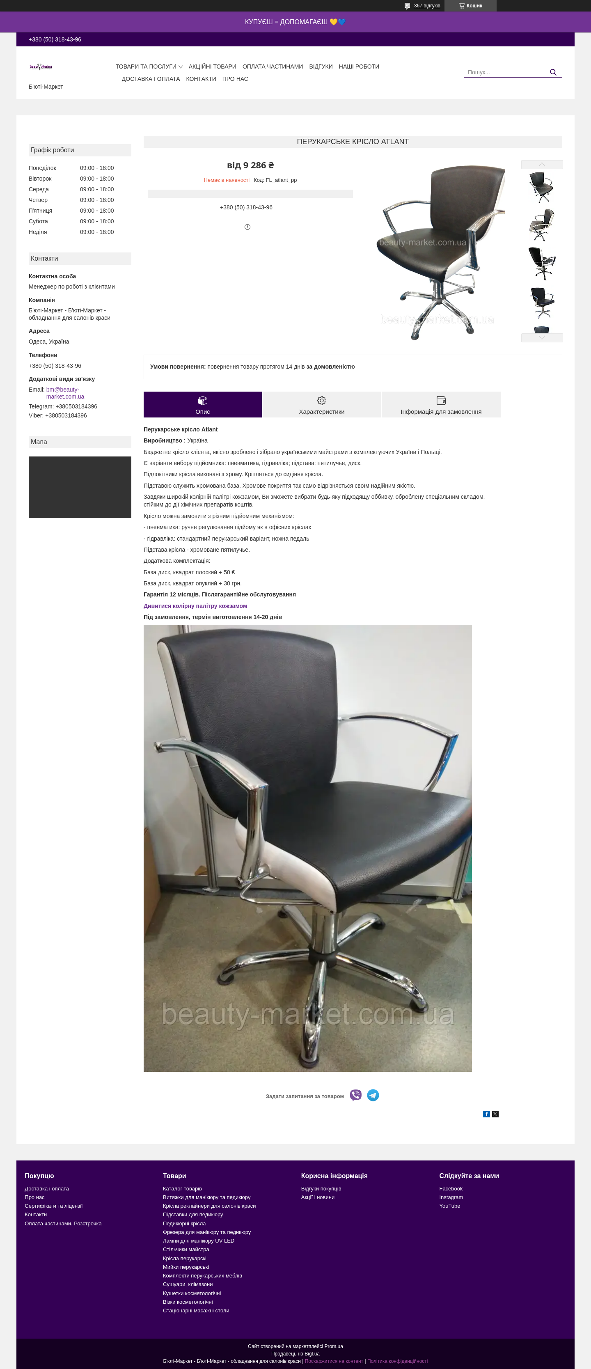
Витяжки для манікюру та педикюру (206, 1197)
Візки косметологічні (188, 1302)
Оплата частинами (273, 66)
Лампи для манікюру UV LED (198, 1241)
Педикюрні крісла (184, 1223)
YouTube (449, 1206)
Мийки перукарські (186, 1267)
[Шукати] (553, 72)
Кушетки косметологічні (192, 1293)
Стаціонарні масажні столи (196, 1310)
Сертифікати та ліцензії (53, 1206)
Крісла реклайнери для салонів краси (209, 1206)
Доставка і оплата (151, 79)
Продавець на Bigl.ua (295, 1354)
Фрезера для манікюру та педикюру (207, 1232)
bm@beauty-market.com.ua (65, 393)
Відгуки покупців (321, 1189)
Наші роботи (359, 66)
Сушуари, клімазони (188, 1284)
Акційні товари (212, 66)
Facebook (451, 1189)
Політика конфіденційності (397, 1361)
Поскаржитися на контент (334, 1361)
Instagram (451, 1197)
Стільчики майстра (186, 1249)
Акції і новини (317, 1197)
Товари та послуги (146, 66)
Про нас (235, 79)
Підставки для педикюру (193, 1214)
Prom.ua (334, 1346)
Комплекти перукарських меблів (202, 1276)
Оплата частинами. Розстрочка (63, 1223)
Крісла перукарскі (184, 1258)
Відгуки (320, 66)
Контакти (201, 79)
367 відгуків (427, 6)
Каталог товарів (182, 1189)
